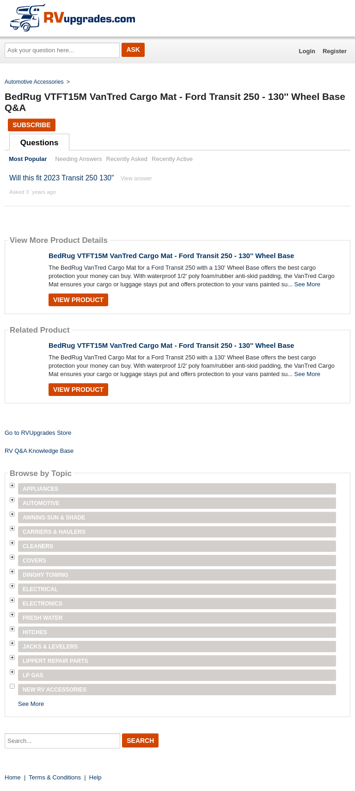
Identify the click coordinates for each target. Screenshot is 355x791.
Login (307, 51)
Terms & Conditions (55, 777)
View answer (136, 178)
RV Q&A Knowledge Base (39, 450)
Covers (34, 560)
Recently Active (172, 158)
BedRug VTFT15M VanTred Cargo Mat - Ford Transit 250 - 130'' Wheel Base (171, 256)
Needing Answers (78, 158)
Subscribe (31, 125)
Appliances (40, 489)
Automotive (41, 503)
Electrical (40, 589)
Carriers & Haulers (54, 532)
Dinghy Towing (45, 575)
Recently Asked (127, 158)
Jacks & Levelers (50, 646)
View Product (78, 299)
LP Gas (33, 675)
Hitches (35, 632)
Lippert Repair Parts (55, 661)
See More (307, 284)
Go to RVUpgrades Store (38, 432)
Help (95, 777)
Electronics (42, 603)
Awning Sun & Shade (54, 517)
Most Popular (28, 158)
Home (13, 777)
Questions (39, 142)
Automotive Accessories (34, 82)
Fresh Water (42, 618)
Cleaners (38, 546)
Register (335, 51)
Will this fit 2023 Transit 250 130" (61, 178)
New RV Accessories (54, 689)
